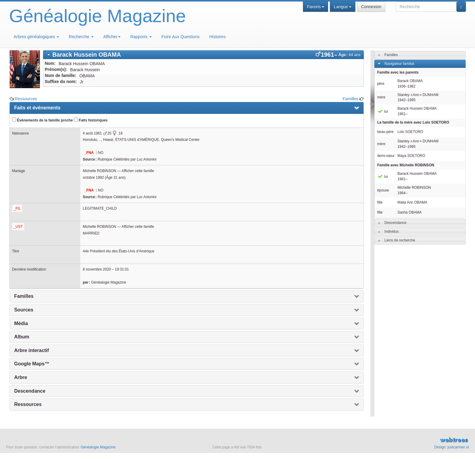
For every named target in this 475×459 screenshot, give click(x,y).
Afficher (112, 36)
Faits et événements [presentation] (37, 107)
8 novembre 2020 (97, 269)
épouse (383, 190)
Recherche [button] (81, 36)
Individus (391, 231)
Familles (350, 98)
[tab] (203, 54)
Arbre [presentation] (20, 377)
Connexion (371, 6)
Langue (342, 6)
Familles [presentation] (24, 296)
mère (381, 97)
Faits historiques (91, 120)
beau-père (385, 132)
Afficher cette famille (138, 171)
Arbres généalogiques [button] (36, 36)
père (380, 83)
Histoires (217, 36)
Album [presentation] (21, 336)
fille (380, 202)
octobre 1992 (93, 177)
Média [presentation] (21, 323)
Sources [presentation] (23, 309)
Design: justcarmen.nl (451, 447)
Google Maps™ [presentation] (31, 363)
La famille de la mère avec (413, 122)
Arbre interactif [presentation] (31, 350)
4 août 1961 (92, 133)
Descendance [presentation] (29, 391)
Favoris (315, 6)
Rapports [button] (141, 36)
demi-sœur (385, 156)
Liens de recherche (399, 240)
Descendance (395, 223)
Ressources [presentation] (28, 404)
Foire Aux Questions (180, 36)
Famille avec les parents (398, 72)
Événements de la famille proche (42, 120)
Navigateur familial (399, 64)
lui (382, 111)
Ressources (26, 98)
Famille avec (405, 165)
